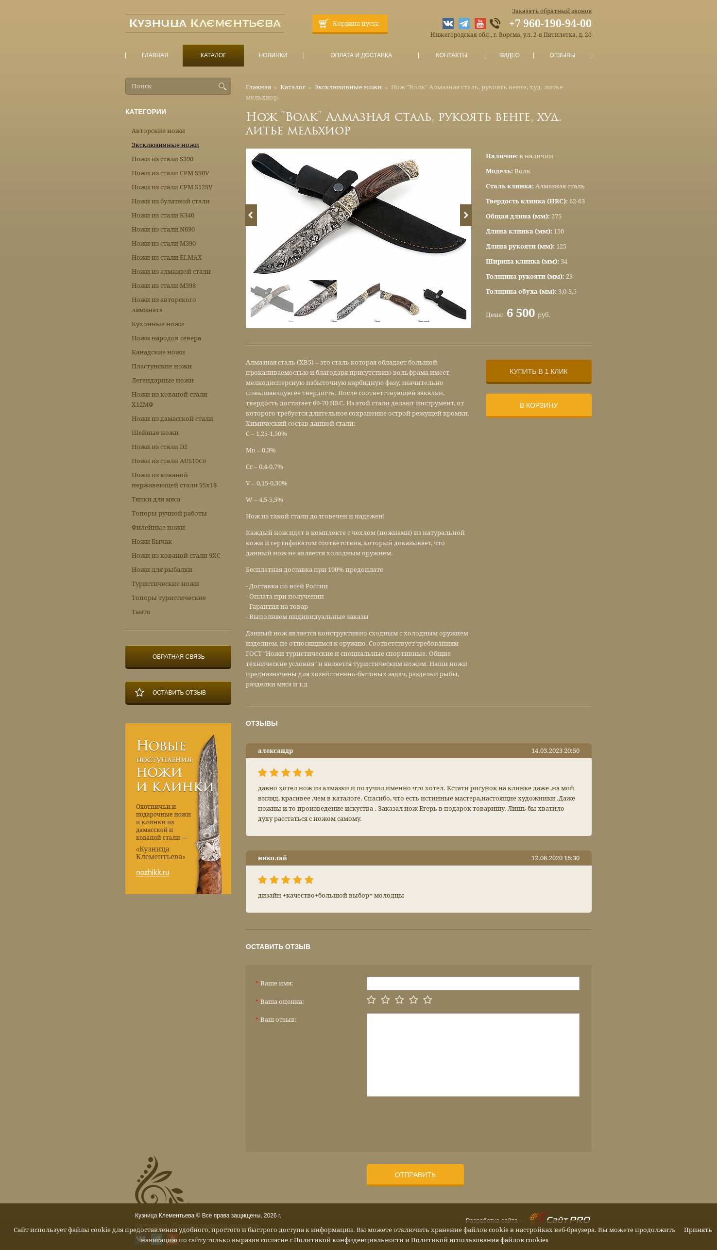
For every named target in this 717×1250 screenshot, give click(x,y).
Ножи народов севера (166, 338)
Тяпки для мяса (156, 499)
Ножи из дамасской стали (172, 418)
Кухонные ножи (158, 324)
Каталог (213, 56)
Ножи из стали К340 (163, 215)
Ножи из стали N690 (163, 229)
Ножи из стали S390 (162, 159)
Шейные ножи (155, 432)
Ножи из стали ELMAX (167, 257)
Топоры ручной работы (169, 513)
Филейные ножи (158, 527)
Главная (155, 56)
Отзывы (562, 56)
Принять (698, 1229)
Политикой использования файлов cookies (479, 1240)
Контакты (451, 56)
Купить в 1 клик (538, 371)
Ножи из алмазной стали (171, 271)
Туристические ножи (165, 583)
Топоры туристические (169, 597)
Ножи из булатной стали (171, 201)
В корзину (539, 405)
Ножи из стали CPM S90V (170, 173)
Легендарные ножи (163, 380)
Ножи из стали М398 (164, 285)
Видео (509, 56)
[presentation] (440, 1120)
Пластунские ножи (162, 366)
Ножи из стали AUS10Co (169, 461)
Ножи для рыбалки (162, 569)
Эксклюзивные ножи (348, 87)
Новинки (273, 56)
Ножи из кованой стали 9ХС (176, 555)
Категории (145, 112)
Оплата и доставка (361, 56)
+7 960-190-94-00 (550, 24)
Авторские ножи (158, 130)
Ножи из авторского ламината (164, 305)
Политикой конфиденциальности (349, 1240)
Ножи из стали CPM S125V (172, 187)
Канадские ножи (158, 352)
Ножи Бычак (152, 541)
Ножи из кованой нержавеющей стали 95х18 (174, 480)
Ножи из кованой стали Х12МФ (169, 399)
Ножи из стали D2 (160, 446)
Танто (141, 612)
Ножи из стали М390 (164, 243)
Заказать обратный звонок (552, 11)
